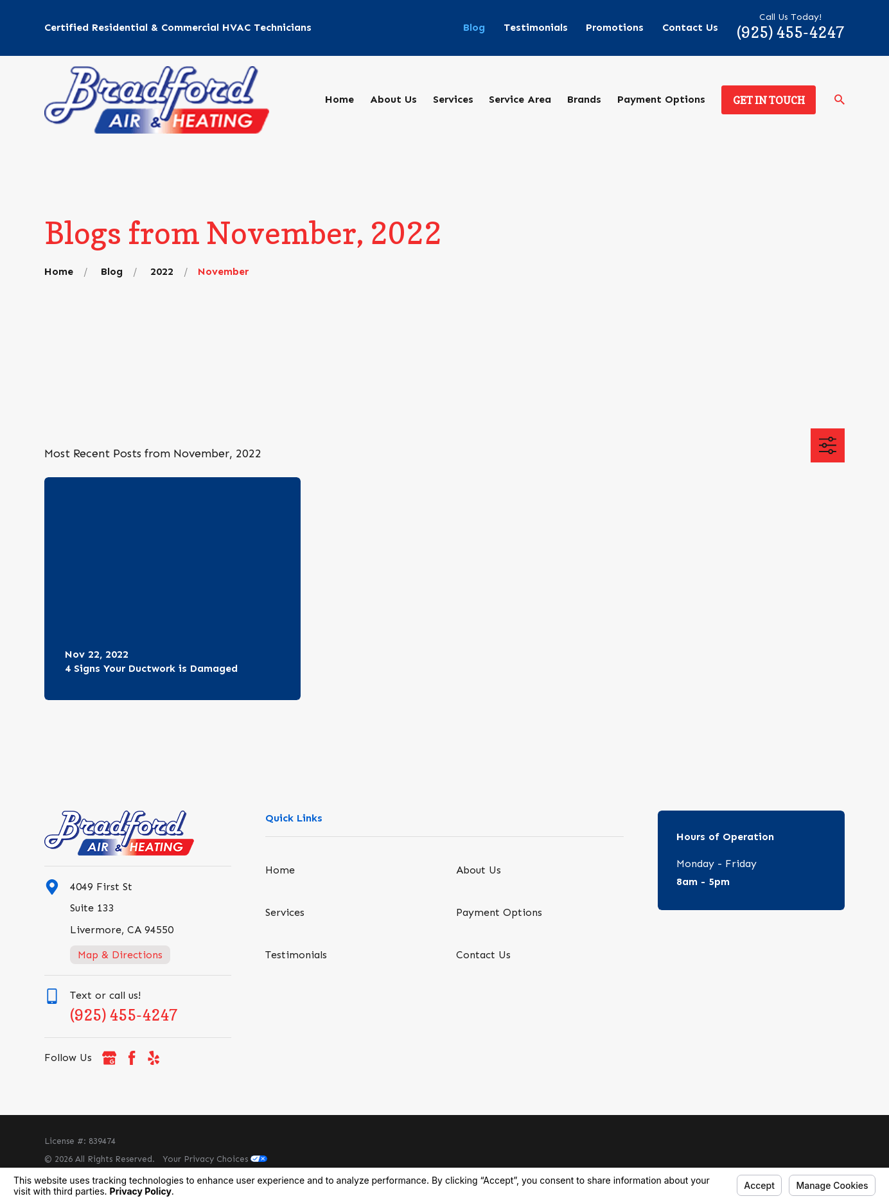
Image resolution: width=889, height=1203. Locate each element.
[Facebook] (132, 1058)
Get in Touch (769, 100)
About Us (478, 870)
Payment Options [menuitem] (661, 99)
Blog (474, 27)
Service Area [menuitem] (520, 99)
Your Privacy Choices (215, 1159)
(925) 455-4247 (791, 32)
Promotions (615, 27)
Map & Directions (120, 955)
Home (280, 870)
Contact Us (690, 27)
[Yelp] (153, 1058)
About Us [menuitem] (393, 99)
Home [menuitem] (339, 99)
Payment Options (499, 912)
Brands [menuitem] (584, 99)
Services (284, 912)
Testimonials (536, 27)
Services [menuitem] (453, 99)
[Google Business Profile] (109, 1058)
